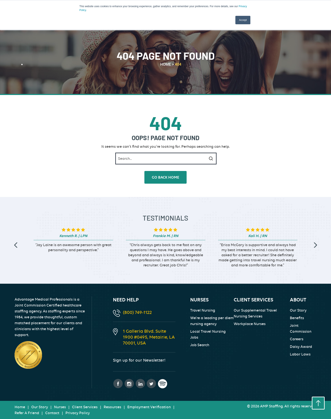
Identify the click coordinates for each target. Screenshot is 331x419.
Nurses (60, 407)
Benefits (297, 318)
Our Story (298, 310)
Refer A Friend (27, 413)
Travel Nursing (202, 310)
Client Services (85, 407)
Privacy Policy (77, 413)
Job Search (199, 345)
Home (20, 407)
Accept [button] (243, 20)
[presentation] (15, 245)
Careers (296, 339)
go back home (165, 177)
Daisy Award (301, 346)
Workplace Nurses (250, 324)
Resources (112, 407)
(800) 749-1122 (137, 312)
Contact (52, 413)
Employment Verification (149, 407)
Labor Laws (300, 354)
